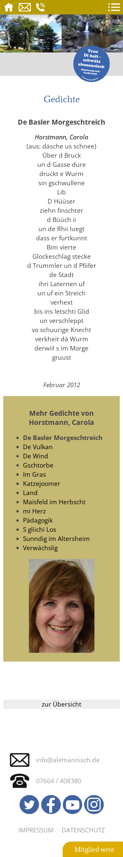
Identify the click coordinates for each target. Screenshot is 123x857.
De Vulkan (38, 447)
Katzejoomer (41, 483)
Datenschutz (83, 830)
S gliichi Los (39, 529)
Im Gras (34, 474)
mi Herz (34, 511)
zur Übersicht (61, 704)
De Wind (35, 456)
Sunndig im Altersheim (56, 538)
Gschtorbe (38, 465)
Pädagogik (38, 520)
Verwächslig (40, 548)
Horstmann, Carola (61, 137)
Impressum (35, 830)
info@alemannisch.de (68, 760)
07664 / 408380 (58, 781)
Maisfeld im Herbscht (54, 502)
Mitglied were (94, 849)
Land (30, 492)
